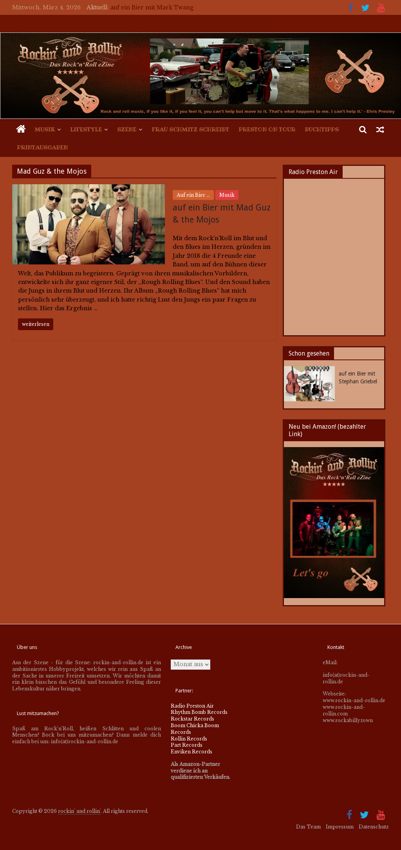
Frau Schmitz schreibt (190, 129)
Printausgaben (42, 147)
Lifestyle (86, 129)
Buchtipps (322, 129)
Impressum (340, 827)
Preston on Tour (266, 129)
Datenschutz (374, 827)
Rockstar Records (192, 719)
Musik (44, 129)
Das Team (308, 827)
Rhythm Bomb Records (199, 712)
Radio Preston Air (192, 706)
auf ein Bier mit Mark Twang (151, 7)
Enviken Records (191, 752)
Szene (126, 129)
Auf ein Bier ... (193, 195)
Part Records (186, 745)
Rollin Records (189, 739)
